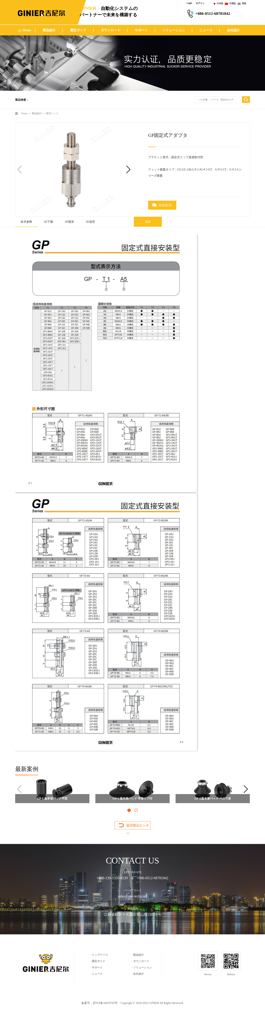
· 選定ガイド (98, 961)
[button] (128, 170)
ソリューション (173, 30)
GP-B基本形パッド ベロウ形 (212, 798)
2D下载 (48, 221)
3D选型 (90, 221)
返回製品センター (137, 826)
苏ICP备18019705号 (105, 1002)
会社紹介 (233, 30)
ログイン (200, 3)
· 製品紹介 (138, 954)
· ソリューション (142, 967)
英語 (244, 3)
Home (27, 30)
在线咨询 (165, 205)
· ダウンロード (141, 961)
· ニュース (97, 973)
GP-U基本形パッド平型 (52, 798)
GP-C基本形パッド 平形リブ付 (132, 798)
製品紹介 (49, 30)
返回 (148, 221)
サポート (141, 30)
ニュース (205, 30)
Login (189, 3)
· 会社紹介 (138, 973)
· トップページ (99, 954)
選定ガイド (78, 30)
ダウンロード (110, 30)
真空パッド (52, 113)
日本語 (220, 3)
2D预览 (69, 221)
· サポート (97, 967)
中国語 (232, 3)
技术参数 (26, 221)
